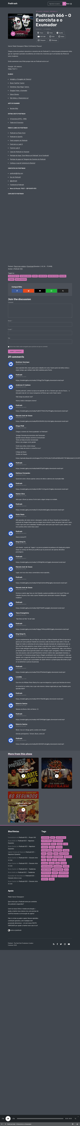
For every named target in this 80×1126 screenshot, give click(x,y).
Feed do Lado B (15, 148)
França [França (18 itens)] (50, 853)
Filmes (35, 276)
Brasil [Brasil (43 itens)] (53, 844)
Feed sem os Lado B (16, 144)
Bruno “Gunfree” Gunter (17, 83)
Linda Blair (42, 276)
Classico (40, 11)
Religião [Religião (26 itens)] (65, 866)
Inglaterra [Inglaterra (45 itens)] (67, 856)
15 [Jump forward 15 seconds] (13, 1118)
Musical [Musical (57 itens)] (51, 863)
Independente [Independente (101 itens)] (58, 856)
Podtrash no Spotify (16, 137)
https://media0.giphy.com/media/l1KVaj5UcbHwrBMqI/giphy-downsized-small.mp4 (41, 583)
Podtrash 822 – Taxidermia (27, 869)
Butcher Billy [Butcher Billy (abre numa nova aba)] (14, 108)
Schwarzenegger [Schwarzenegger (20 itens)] (58, 869)
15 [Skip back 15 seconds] (2, 1118)
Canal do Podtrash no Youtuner (19, 152)
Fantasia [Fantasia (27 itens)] (65, 850)
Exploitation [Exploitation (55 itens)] (57, 850)
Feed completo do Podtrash (18, 140)
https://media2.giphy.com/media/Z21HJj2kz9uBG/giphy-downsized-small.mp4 (40, 510)
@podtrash (13, 181)
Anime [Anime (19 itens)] (52, 837)
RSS (21, 269)
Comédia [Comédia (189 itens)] (52, 847)
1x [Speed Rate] (75, 1118)
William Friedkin (21, 279)
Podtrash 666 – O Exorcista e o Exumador (19, 1124)
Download (30, 266)
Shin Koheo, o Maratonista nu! (19, 98)
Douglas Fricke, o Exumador (18, 90)
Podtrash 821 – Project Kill (27, 837)
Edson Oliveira (14, 94)
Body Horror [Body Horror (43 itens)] (46, 844)
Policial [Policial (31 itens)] (63, 863)
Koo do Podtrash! (15, 177)
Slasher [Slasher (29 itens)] (55, 872)
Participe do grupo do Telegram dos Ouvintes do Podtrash (28, 159)
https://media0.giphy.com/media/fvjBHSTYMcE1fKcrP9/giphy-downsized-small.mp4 (42, 411)
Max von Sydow (53, 276)
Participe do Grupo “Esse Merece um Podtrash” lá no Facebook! (29, 155)
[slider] (40, 1118)
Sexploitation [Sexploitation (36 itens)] (46, 872)
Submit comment (16, 351)
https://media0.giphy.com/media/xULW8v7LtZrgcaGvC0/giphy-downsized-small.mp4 (42, 489)
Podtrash (12, 3)
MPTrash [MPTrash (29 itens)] (44, 863)
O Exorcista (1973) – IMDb (18, 119)
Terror (11, 279)
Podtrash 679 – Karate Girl (23, 771)
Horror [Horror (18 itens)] (49, 856)
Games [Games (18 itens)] (56, 853)
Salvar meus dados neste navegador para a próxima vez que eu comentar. (29, 346)
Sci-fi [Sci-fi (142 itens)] (66, 869)
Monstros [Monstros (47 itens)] (62, 860)
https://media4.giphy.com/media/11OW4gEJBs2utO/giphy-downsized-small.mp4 (40, 562)
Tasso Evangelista (22, 613)
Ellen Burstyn (13, 276)
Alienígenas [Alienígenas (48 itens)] (45, 837)
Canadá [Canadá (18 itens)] (60, 844)
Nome (10, 321)
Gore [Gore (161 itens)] (43, 856)
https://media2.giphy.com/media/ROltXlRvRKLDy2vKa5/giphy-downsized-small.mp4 (42, 421)
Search (64, 4)
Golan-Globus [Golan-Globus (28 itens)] (64, 853)
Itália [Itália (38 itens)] (43, 860)
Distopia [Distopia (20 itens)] (59, 847)
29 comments (47, 29)
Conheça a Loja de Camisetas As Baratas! (22, 163)
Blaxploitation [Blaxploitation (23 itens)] (57, 840)
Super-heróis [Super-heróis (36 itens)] (46, 876)
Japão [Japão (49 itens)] (49, 860)
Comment (10, 302)
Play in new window (20, 266)
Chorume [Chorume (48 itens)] (44, 847)
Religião (62, 276)
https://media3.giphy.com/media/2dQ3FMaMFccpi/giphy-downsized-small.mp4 (40, 608)
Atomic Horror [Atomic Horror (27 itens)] (46, 840)
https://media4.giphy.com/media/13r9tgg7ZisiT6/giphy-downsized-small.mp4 (40, 380)
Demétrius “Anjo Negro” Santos (19, 87)
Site (9, 338)
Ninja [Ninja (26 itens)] (57, 863)
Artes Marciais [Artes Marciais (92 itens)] (61, 837)
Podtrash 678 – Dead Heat (56, 771)
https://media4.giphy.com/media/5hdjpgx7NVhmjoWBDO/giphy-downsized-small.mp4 (42, 629)
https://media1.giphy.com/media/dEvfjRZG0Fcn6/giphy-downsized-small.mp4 (40, 744)
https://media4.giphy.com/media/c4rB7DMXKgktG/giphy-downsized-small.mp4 (40, 719)
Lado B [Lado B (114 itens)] (55, 860)
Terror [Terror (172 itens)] (54, 876)
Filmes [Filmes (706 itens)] (44, 853)
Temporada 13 (53, 11)
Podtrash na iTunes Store (17, 133)
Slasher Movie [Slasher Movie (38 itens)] (64, 872)
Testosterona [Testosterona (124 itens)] (63, 876)
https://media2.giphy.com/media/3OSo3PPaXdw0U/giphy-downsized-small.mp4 (40, 672)
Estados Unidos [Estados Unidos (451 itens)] (46, 850)
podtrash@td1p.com (16, 173)
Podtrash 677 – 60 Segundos (23, 804)
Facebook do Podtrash (17, 185)
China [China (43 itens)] (65, 844)
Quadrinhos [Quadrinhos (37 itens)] (57, 866)
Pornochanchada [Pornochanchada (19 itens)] (47, 866)
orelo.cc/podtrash (15, 930)
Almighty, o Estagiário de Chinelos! (20, 79)
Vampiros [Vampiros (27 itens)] (44, 879)
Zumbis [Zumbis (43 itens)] (52, 879)
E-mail (10, 329)
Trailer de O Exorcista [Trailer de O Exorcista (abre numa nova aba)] (16, 122)
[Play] (8, 1118)
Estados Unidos (26, 276)
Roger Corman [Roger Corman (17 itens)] (46, 869)
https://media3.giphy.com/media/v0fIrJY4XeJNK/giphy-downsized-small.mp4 (39, 699)
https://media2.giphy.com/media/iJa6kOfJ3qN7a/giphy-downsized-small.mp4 (39, 468)
